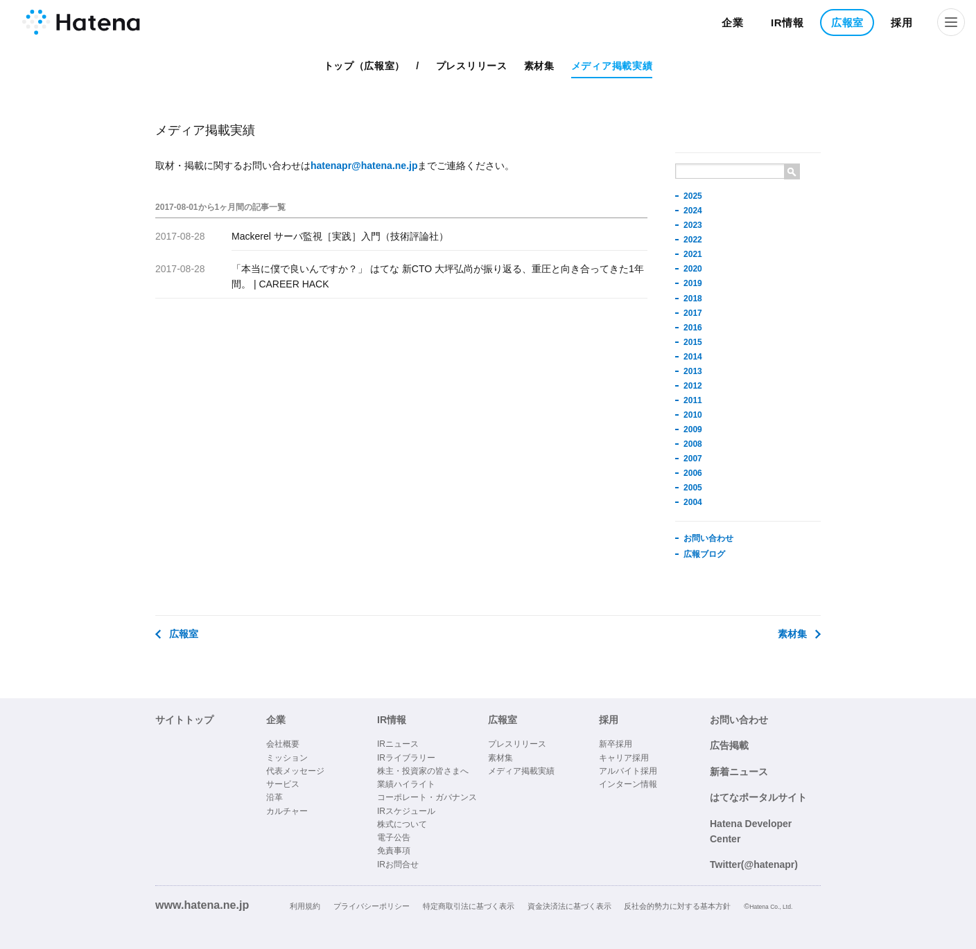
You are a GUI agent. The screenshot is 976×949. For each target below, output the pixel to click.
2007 (692, 458)
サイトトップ (184, 719)
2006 (692, 473)
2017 (692, 313)
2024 (692, 210)
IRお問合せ (398, 864)
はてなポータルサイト (758, 797)
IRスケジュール (406, 811)
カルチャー (287, 811)
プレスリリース (471, 65)
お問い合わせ (708, 538)
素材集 (539, 65)
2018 (692, 298)
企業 (732, 22)
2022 (692, 240)
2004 (692, 502)
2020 (692, 269)
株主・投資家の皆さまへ (423, 771)
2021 (692, 254)
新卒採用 (615, 744)
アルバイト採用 (628, 771)
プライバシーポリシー (371, 906)
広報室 (847, 22)
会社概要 (282, 744)
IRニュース (398, 744)
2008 (692, 444)
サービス (282, 784)
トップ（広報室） (365, 65)
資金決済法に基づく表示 (569, 906)
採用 (901, 22)
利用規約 (305, 906)
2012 (692, 386)
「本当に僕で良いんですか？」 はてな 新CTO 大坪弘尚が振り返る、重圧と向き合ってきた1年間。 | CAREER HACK (438, 276)
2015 (692, 342)
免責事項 (393, 850)
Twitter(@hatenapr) (754, 864)
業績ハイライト (406, 784)
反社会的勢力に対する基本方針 (677, 906)
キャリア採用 (624, 758)
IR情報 (787, 22)
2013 (692, 371)
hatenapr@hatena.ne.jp (364, 165)
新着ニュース (739, 771)
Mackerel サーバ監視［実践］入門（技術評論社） (340, 236)
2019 (692, 283)
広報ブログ (704, 554)
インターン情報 (628, 784)
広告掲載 (729, 745)
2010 (692, 415)
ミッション (287, 758)
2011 (692, 400)
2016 (692, 327)
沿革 (274, 797)
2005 (692, 488)
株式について (402, 824)
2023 (692, 225)
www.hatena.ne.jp (202, 904)
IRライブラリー (406, 758)
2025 (692, 196)
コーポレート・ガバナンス (427, 797)
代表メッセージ (295, 771)
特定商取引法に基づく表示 (468, 906)
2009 (692, 429)
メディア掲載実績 (612, 65)
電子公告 (393, 837)
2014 (692, 357)
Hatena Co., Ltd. (770, 906)
